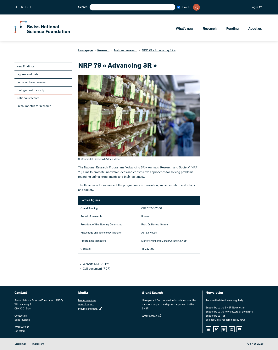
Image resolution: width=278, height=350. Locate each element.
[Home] (42, 32)
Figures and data (27, 74)
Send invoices (22, 320)
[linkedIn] (208, 329)
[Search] (196, 7)
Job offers (19, 331)
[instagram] (232, 329)
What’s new (184, 29)
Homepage (85, 50)
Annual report (86, 304)
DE (16, 7)
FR (21, 7)
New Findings (25, 66)
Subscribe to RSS (215, 316)
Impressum (38, 344)
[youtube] (239, 329)
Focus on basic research (32, 82)
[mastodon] (224, 329)
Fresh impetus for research (33, 106)
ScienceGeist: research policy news (226, 320)
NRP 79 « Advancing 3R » (157, 50)
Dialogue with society (30, 90)
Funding (232, 29)
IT (31, 7)
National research (124, 50)
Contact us (20, 316)
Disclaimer (20, 344)
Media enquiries (87, 300)
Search (82, 7)
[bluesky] (216, 329)
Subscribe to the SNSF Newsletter (225, 308)
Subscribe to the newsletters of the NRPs (229, 312)
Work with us (21, 327)
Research (210, 29)
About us (255, 29)
